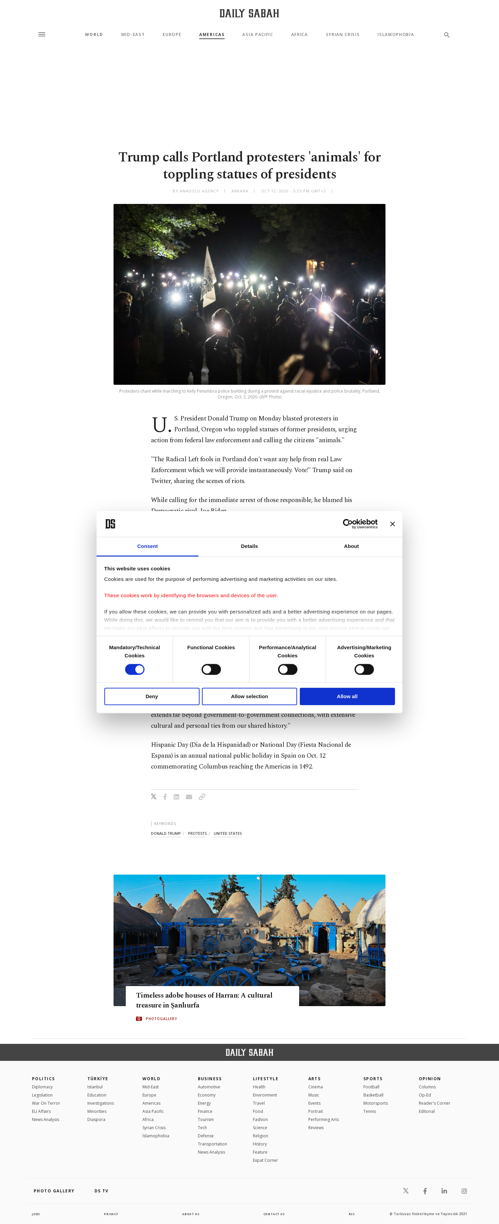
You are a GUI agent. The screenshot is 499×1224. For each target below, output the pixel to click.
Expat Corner (265, 1160)
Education (96, 1095)
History (260, 1144)
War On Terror (46, 1103)
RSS (351, 1213)
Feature (260, 1152)
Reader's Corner (434, 1103)
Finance (205, 1111)
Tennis (369, 1111)
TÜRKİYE (97, 1079)
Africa (299, 35)
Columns (427, 1087)
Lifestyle (265, 1079)
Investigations (100, 1103)
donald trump (166, 833)
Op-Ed (425, 1095)
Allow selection (249, 697)
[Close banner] (392, 523)
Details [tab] (249, 546)
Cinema (315, 1087)
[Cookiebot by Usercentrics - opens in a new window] (348, 524)
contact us (274, 1213)
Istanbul (95, 1087)
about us (190, 1213)
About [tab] (351, 546)
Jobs (37, 1213)
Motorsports (375, 1103)
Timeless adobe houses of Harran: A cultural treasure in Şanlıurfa (202, 1000)
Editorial (427, 1111)
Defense (206, 1136)
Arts (314, 1079)
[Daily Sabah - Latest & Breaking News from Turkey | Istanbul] (249, 13)
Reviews (316, 1128)
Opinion (430, 1079)
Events (314, 1103)
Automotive (209, 1087)
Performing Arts (323, 1119)
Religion (260, 1136)
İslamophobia (155, 1136)
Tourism (206, 1119)
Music (313, 1095)
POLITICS (43, 1079)
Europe (172, 35)
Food (258, 1111)
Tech (202, 1128)
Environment (265, 1095)
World (94, 35)
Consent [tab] (147, 546)
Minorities (96, 1111)
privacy (110, 1213)
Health (259, 1087)
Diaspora (96, 1119)
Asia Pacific (257, 35)
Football (371, 1087)
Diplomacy (42, 1087)
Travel (259, 1103)
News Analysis (45, 1119)
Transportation (212, 1144)
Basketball (373, 1095)
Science (260, 1128)
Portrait (315, 1111)
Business (210, 1079)
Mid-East (133, 35)
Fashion (260, 1119)
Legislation (42, 1095)
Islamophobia (396, 35)
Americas (211, 35)
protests (197, 833)
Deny (151, 697)
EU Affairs (41, 1111)
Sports (373, 1079)
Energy (204, 1103)
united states (228, 833)
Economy (207, 1095)
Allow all (347, 697)
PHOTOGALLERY (161, 1019)
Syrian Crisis (343, 35)
